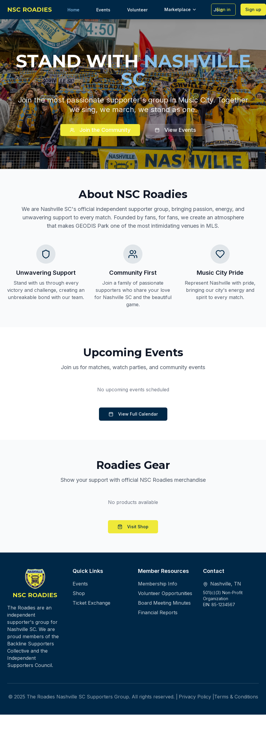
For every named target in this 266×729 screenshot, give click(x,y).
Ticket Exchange (91, 603)
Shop (79, 593)
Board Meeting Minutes (164, 603)
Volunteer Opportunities (165, 593)
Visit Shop (133, 526)
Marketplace (180, 9)
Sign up (253, 9)
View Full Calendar (133, 413)
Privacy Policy (195, 697)
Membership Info (157, 584)
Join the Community (100, 130)
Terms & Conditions (236, 697)
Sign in (223, 9)
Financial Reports (158, 612)
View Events (175, 130)
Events (80, 584)
